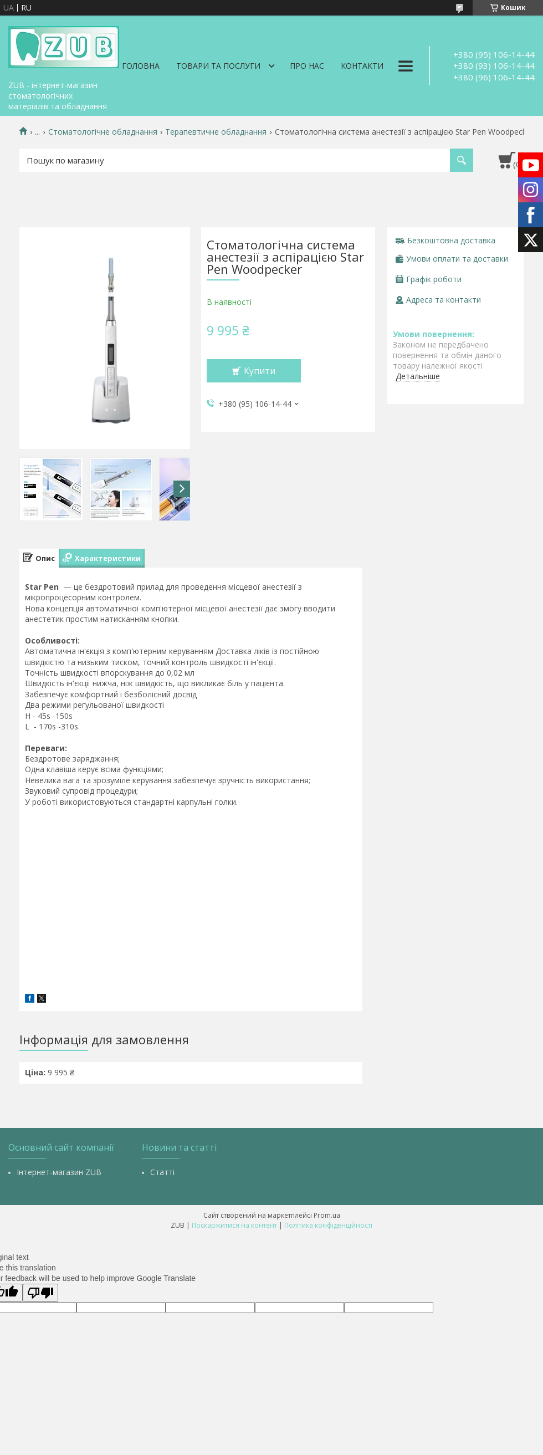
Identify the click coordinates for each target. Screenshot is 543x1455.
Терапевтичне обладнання (216, 132)
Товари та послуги (218, 65)
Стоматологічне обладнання (102, 132)
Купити (259, 371)
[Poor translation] (40, 1293)
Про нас (307, 65)
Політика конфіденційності (328, 1225)
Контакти (362, 65)
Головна (141, 65)
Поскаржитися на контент (234, 1225)
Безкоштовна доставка (451, 240)
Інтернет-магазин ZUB (59, 1172)
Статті (162, 1172)
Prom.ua (327, 1215)
